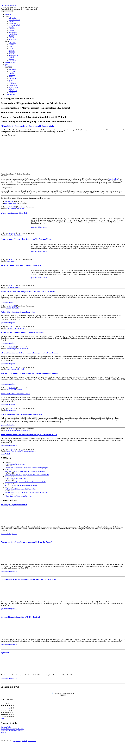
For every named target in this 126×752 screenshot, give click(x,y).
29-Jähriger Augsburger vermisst (15, 464)
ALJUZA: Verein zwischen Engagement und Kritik (21, 265)
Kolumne (12, 92)
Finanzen (11, 37)
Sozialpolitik (13, 34)
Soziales (11, 73)
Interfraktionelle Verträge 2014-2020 (12, 729)
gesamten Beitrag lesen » (39, 227)
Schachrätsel (13, 91)
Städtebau (12, 28)
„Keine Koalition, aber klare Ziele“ (14, 213)
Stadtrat (3, 732)
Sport (6, 64)
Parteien (11, 21)
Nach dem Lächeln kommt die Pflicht (15, 394)
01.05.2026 (12, 207)
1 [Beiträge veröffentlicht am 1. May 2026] (9, 708)
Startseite (8, 14)
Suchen (63, 695)
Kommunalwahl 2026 (13, 430)
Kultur (7, 41)
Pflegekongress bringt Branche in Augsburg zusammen (22, 332)
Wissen (11, 82)
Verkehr (11, 27)
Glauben (11, 59)
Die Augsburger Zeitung (8, 5)
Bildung (11, 36)
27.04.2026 (12, 429)
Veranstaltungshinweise (21, 328)
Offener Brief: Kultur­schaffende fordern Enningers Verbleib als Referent (29, 353)
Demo (11, 80)
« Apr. (3, 719)
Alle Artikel (12, 18)
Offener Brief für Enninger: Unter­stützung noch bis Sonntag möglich (28, 126)
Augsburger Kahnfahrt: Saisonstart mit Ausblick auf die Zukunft (25, 471)
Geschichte (12, 84)
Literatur (11, 50)
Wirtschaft (12, 71)
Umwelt (11, 30)
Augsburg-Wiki (6, 727)
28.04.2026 (12, 388)
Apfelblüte (5, 652)
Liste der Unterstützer (11, 203)
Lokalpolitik (12, 23)
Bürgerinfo (15, 308)
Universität (12, 60)
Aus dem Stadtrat (14, 20)
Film (10, 46)
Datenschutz (32, 741)
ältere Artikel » (6, 454)
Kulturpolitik (13, 32)
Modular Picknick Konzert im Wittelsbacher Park (20, 489)
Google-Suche (69, 693)
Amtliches (12, 75)
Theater (11, 44)
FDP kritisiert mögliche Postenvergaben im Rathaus (21, 414)
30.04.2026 (12, 233)
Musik (11, 48)
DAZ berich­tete (113, 179)
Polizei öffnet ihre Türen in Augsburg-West (18, 312)
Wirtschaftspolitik (14, 25)
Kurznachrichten (10, 62)
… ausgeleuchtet (10, 94)
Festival (11, 57)
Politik (7, 16)
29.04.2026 (12, 306)
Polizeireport (13, 85)
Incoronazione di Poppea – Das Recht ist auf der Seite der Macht (26, 239)
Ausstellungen (13, 55)
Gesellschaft (10, 287)
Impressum (16, 741)
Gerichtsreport (13, 87)
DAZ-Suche (58, 693)
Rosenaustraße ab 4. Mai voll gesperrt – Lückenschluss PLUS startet (28, 291)
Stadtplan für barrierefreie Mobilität (12, 730)
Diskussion (12, 78)
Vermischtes (8, 68)
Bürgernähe (12, 39)
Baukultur (12, 52)
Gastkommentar (11, 410)
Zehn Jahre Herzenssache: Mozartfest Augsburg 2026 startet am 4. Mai (29, 435)
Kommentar (8, 66)
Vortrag (11, 76)
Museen (11, 53)
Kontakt (24, 741)
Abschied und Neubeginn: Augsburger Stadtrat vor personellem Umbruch (30, 373)
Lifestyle (11, 89)
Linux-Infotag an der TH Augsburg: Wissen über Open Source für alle (27, 475)
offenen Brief (9, 201)
